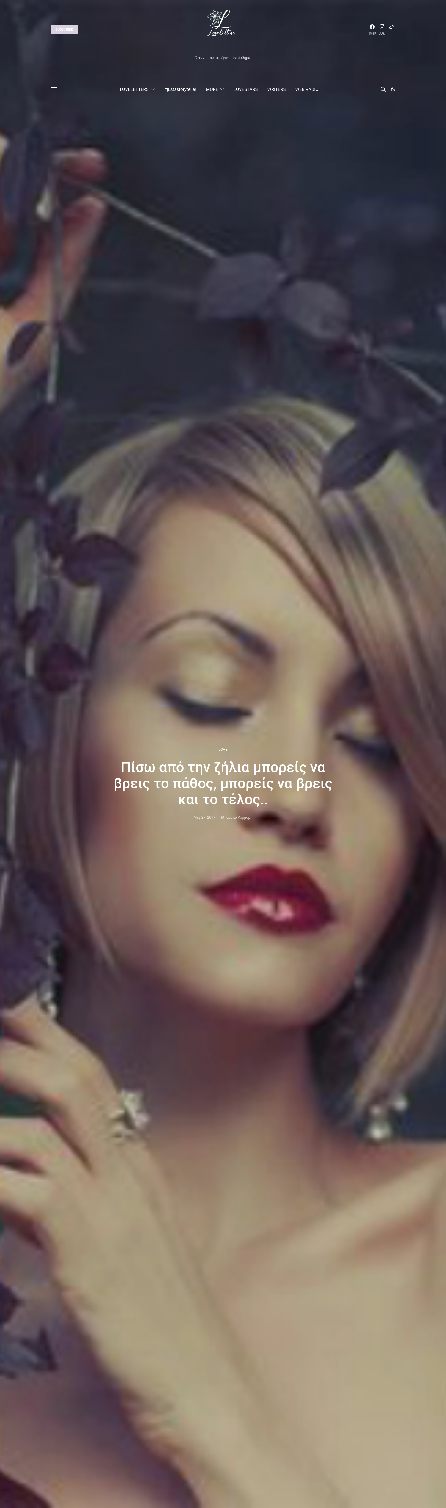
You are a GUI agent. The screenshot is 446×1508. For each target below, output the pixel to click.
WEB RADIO (306, 89)
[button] (393, 89)
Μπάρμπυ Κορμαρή (236, 817)
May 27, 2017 (204, 817)
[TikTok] (391, 29)
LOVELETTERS (134, 89)
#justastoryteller (180, 89)
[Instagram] (382, 29)
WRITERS (276, 89)
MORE (212, 89)
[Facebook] (372, 29)
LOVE (223, 749)
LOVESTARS (246, 89)
